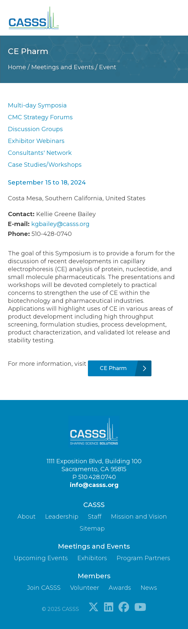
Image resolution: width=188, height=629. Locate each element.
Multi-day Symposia (37, 105)
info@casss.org (94, 485)
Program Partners (143, 558)
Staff (94, 516)
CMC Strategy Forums (40, 117)
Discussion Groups (35, 129)
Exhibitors (92, 558)
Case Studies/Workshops (45, 164)
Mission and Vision (139, 516)
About (26, 516)
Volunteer (84, 587)
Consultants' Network (40, 153)
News (149, 587)
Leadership (61, 516)
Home (18, 67)
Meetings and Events (63, 67)
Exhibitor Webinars (36, 141)
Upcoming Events (41, 558)
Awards (120, 587)
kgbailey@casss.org (60, 224)
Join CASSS (44, 587)
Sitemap (92, 528)
